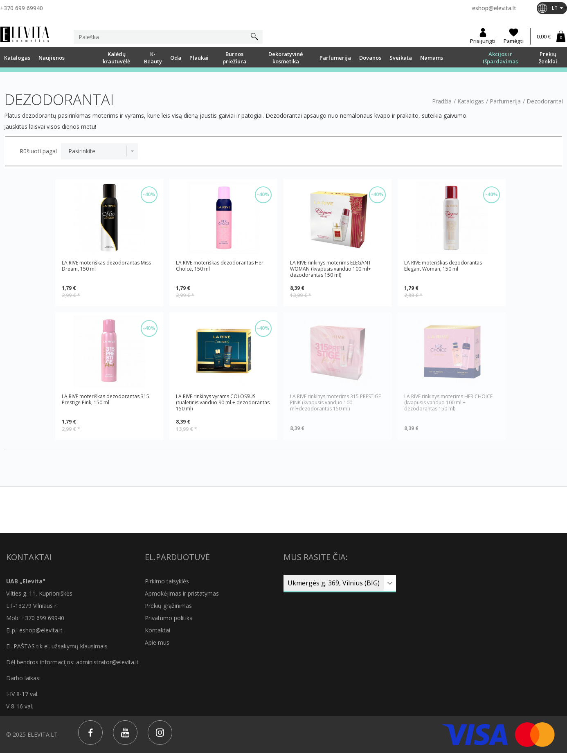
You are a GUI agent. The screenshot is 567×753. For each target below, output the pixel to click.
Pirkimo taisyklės (167, 581)
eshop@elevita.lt (494, 8)
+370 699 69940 (21, 8)
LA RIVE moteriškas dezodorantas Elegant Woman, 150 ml (443, 266)
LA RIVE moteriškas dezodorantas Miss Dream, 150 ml (106, 266)
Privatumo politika (169, 618)
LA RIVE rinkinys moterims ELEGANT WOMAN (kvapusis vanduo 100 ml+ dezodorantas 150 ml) (330, 269)
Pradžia (442, 101)
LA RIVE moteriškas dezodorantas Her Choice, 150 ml (219, 266)
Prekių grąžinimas (168, 606)
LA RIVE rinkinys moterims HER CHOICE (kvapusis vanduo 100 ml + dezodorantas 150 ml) (448, 402)
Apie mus (157, 642)
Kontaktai (157, 630)
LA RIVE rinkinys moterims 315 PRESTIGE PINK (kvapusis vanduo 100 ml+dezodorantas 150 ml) (335, 402)
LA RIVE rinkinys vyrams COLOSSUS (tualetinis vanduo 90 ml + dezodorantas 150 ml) (223, 402)
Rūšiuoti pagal (38, 151)
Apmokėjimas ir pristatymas (182, 593)
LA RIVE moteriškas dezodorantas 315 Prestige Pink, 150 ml (105, 399)
